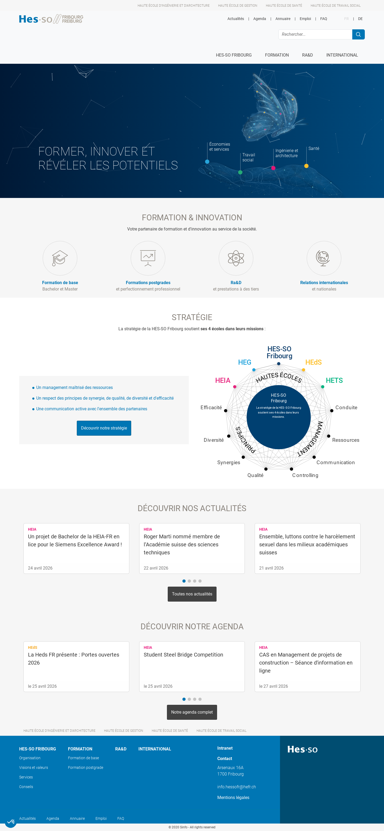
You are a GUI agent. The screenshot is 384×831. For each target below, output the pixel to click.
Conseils (26, 787)
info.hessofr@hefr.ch (236, 786)
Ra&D (120, 749)
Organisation (30, 758)
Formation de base (83, 758)
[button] (184, 581)
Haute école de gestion (237, 5)
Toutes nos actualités (192, 594)
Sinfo (183, 827)
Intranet (225, 748)
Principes (245, 440)
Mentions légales (233, 797)
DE (360, 19)
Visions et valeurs (33, 767)
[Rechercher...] (315, 34)
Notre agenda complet (192, 712)
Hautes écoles (279, 377)
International (154, 749)
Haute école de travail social (336, 5)
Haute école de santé (284, 5)
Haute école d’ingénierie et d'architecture (174, 5)
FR (346, 19)
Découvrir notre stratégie (104, 428)
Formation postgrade (85, 767)
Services (26, 777)
